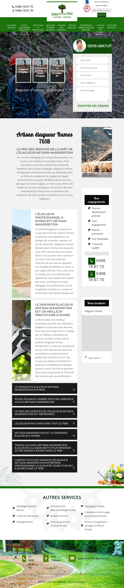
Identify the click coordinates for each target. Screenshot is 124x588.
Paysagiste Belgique (112, 26)
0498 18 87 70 (22, 7)
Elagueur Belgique (11, 26)
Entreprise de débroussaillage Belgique (86, 27)
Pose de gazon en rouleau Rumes (58, 523)
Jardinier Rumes (57, 516)
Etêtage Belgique (72, 26)
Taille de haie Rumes (26, 516)
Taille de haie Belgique (61, 27)
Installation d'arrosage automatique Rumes (95, 514)
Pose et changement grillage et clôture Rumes (94, 525)
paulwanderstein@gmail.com (93, 558)
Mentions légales (77, 581)
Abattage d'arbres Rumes (24, 508)
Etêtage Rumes (23, 521)
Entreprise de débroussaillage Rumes (61, 508)
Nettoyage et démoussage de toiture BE (38, 30)
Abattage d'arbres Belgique (50, 27)
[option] (23, 70)
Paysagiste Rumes (92, 506)
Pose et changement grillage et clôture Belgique (24, 30)
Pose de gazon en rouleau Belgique (100, 30)
